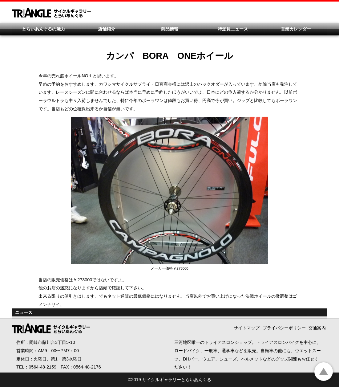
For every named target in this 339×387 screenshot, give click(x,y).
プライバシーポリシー (284, 328)
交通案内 (317, 328)
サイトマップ (247, 328)
